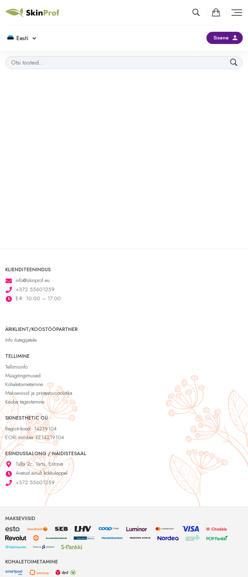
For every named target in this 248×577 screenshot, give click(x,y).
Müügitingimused (23, 375)
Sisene (221, 38)
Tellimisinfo (16, 367)
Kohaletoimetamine (24, 384)
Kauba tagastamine (24, 402)
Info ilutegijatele (21, 340)
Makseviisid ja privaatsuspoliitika (38, 393)
